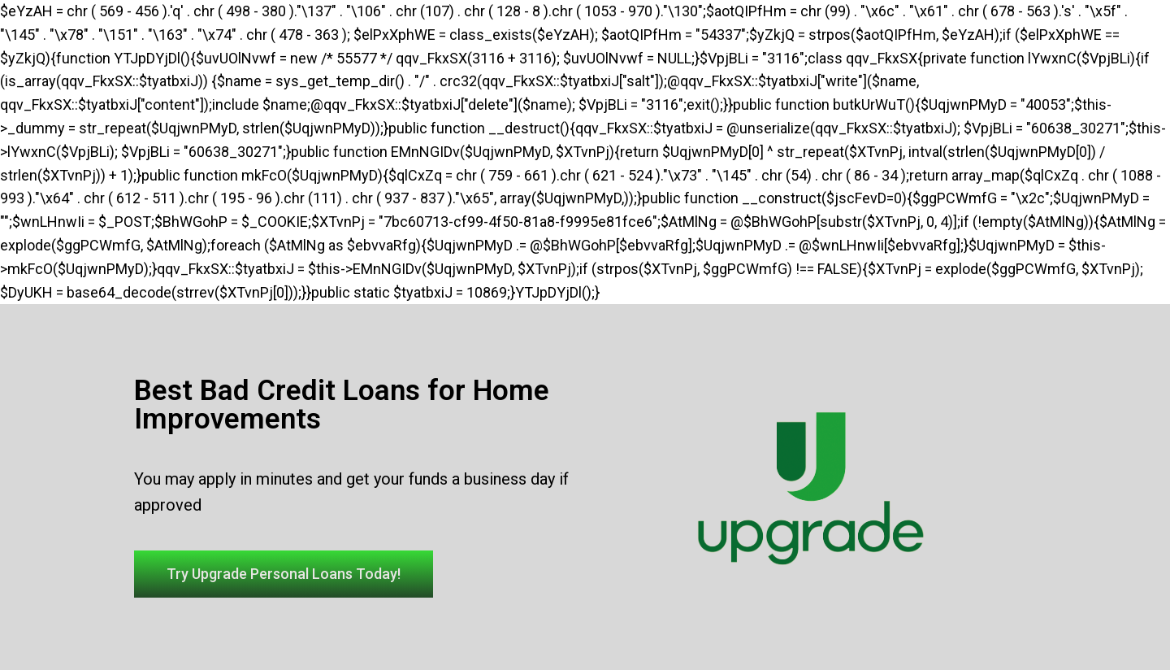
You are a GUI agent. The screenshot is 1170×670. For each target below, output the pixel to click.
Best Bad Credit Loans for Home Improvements (341, 405)
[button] (283, 574)
